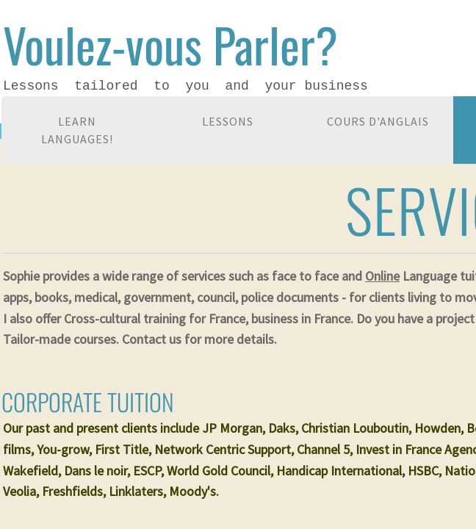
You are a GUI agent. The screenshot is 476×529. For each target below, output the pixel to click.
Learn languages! (77, 130)
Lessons (227, 121)
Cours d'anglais (378, 121)
